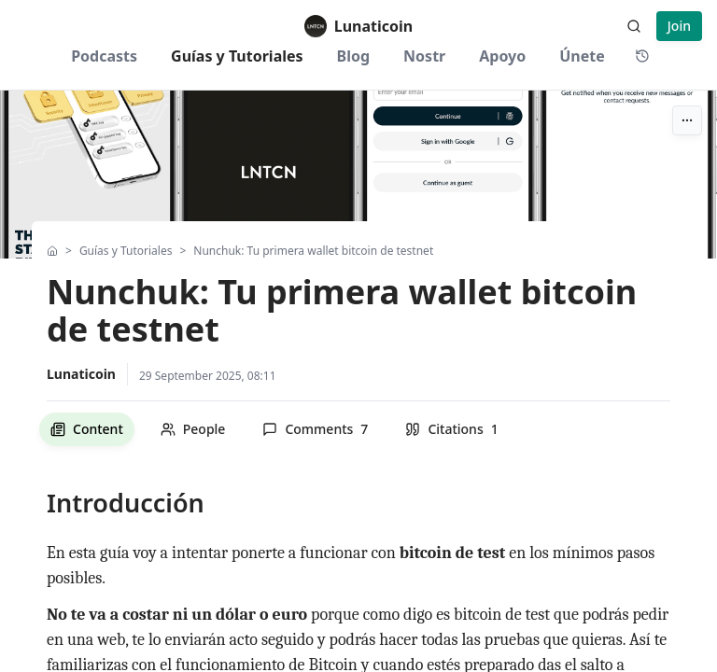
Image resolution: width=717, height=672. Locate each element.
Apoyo (502, 56)
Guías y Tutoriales (237, 56)
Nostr (424, 56)
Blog (354, 56)
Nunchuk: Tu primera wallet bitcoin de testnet (313, 251)
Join (679, 26)
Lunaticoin (81, 374)
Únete (582, 56)
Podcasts (104, 56)
